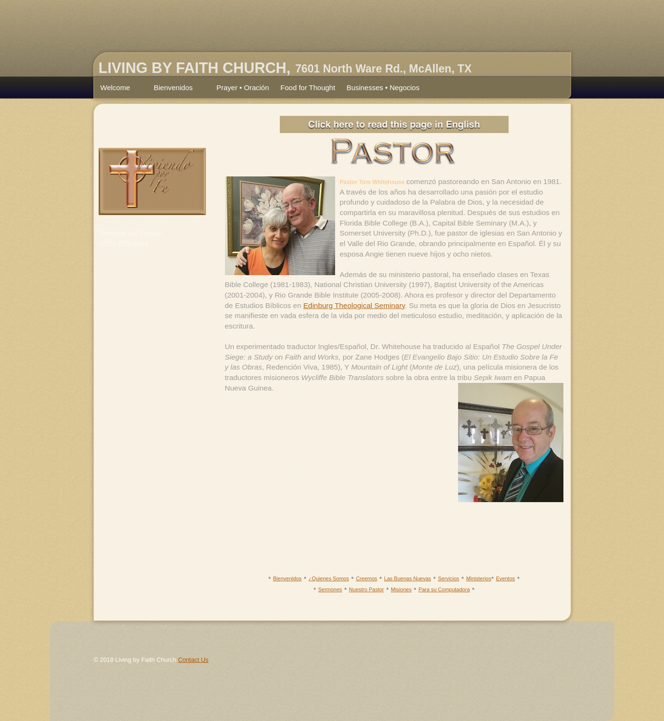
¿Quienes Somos (328, 578)
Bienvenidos (177, 88)
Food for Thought (307, 87)
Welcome (119, 88)
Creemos (367, 578)
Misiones (401, 589)
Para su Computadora (444, 589)
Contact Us (193, 659)
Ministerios (478, 578)
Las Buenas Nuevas (407, 578)
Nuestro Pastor (366, 589)
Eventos (505, 578)
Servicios (449, 578)
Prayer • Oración (242, 87)
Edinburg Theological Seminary (354, 305)
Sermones (330, 589)
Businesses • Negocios (383, 87)
